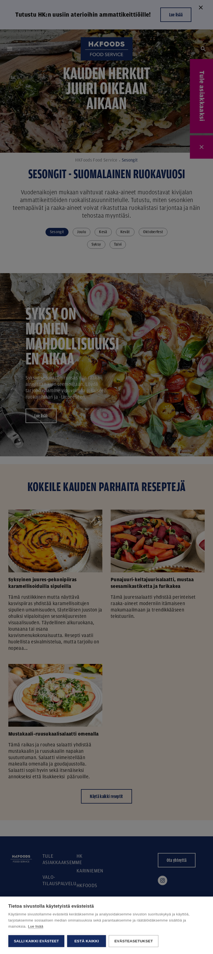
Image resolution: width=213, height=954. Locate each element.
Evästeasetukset (133, 941)
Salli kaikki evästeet (36, 941)
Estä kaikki (86, 941)
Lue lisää (35, 926)
